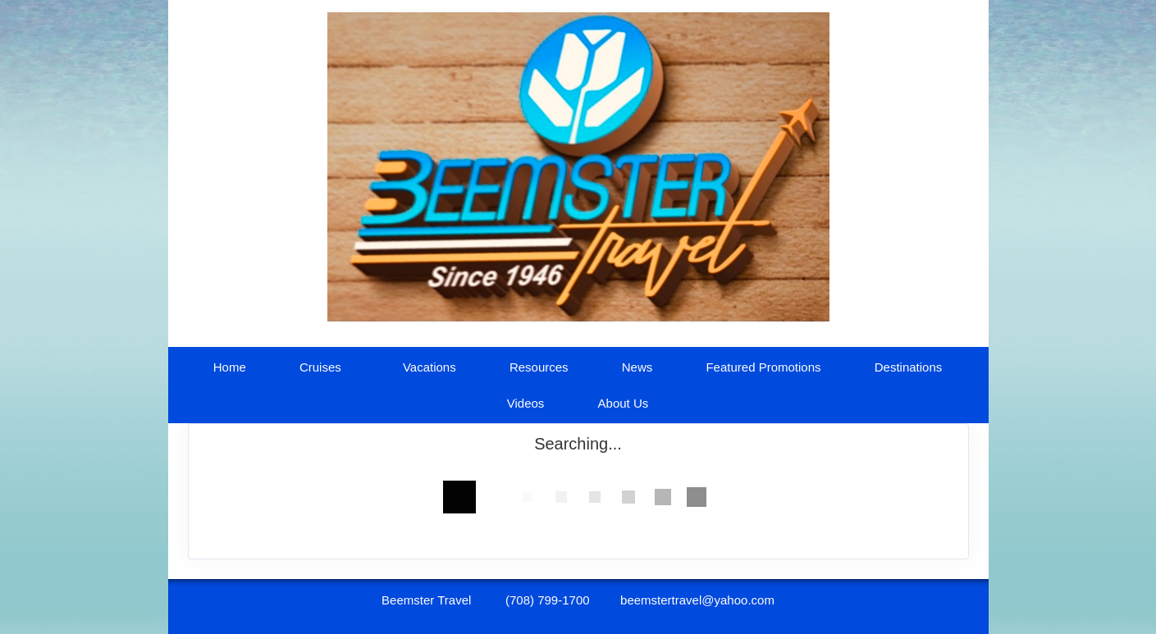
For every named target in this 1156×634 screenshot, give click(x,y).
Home (229, 367)
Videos (526, 403)
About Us (623, 403)
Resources (539, 367)
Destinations (909, 367)
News (637, 367)
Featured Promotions (763, 367)
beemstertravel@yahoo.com (697, 600)
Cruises (320, 367)
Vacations (429, 367)
